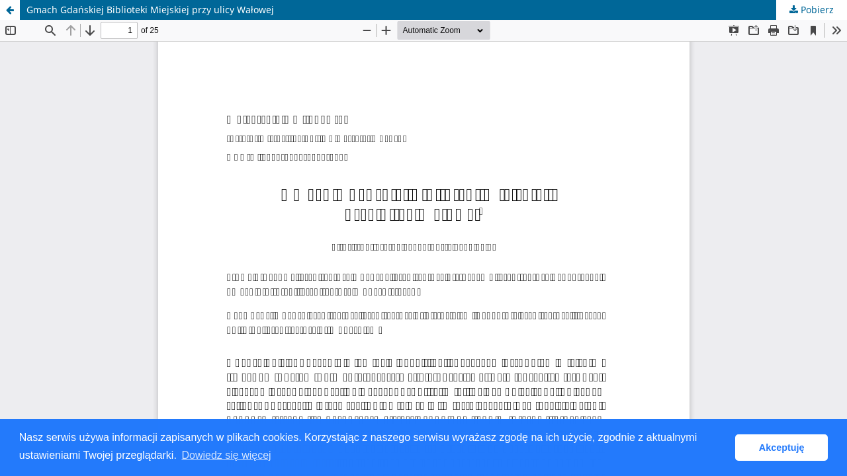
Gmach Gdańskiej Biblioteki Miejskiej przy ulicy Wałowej (150, 9)
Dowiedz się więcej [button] (226, 455)
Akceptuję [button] (782, 447)
